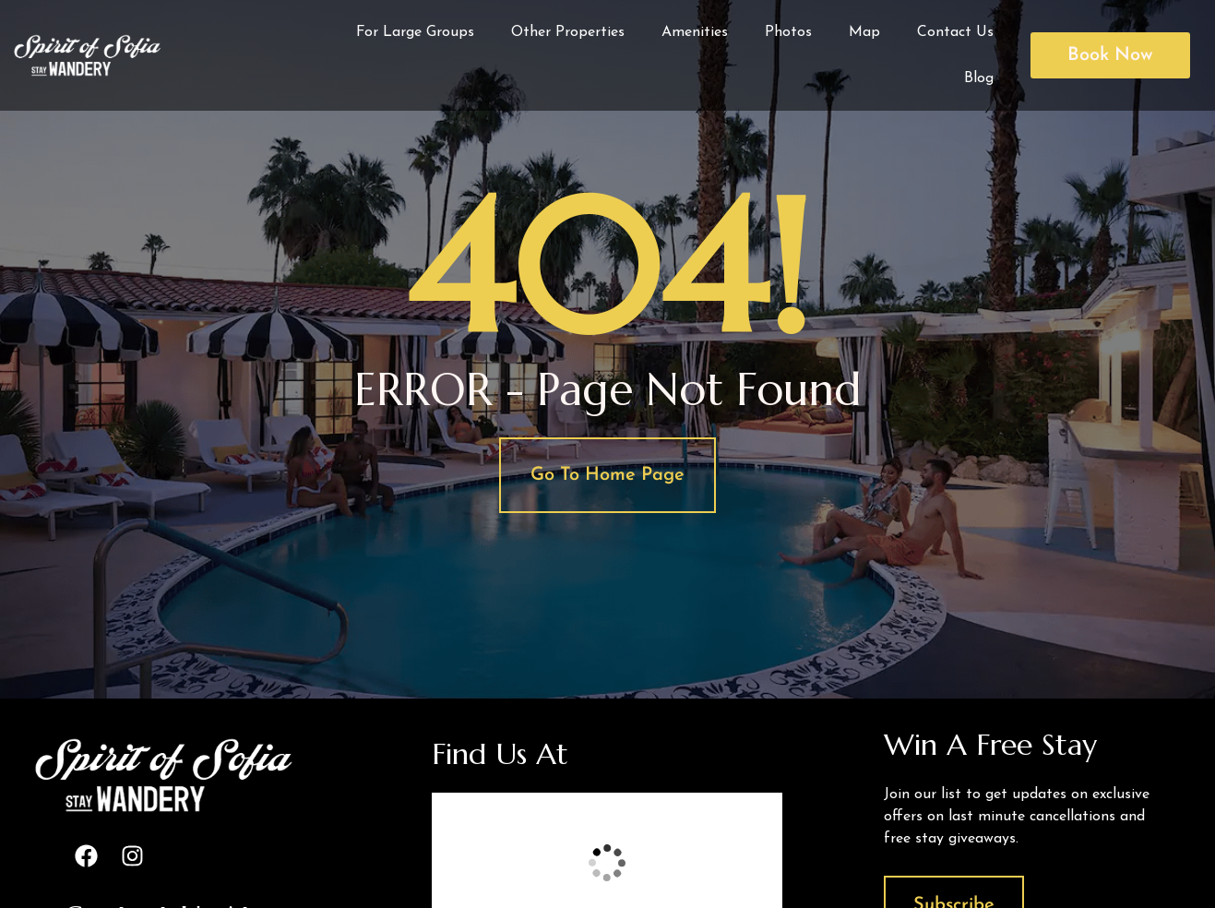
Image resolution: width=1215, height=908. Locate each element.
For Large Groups (415, 32)
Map (864, 32)
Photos (788, 32)
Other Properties (568, 32)
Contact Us (955, 32)
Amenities (694, 32)
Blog (979, 78)
